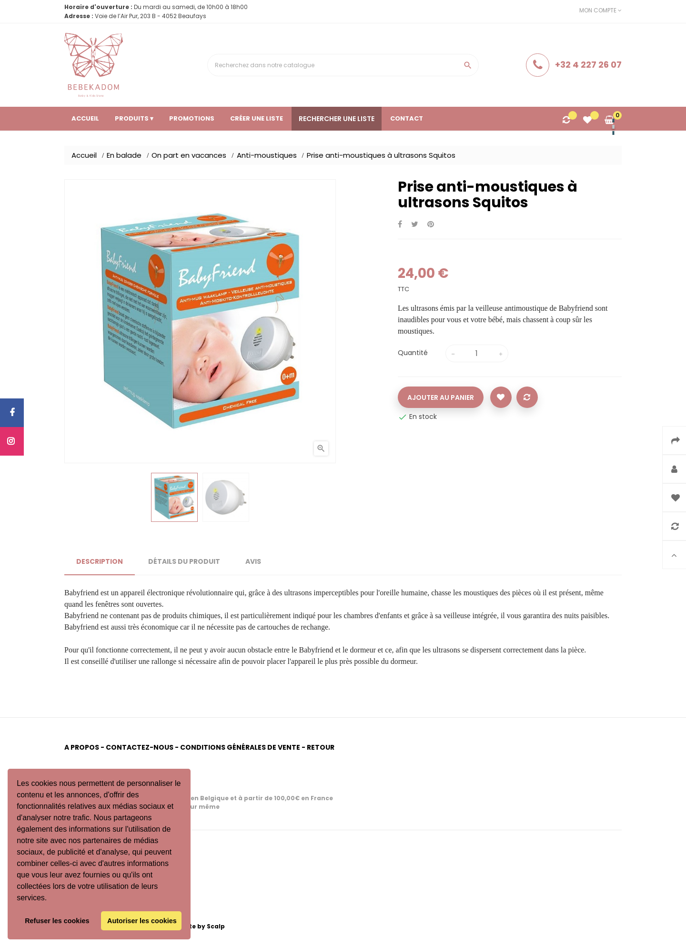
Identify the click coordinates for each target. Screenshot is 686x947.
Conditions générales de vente (240, 747)
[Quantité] (477, 353)
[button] (50, 898)
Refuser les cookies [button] (57, 921)
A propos (81, 747)
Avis (253, 561)
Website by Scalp (197, 926)
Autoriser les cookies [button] (142, 921)
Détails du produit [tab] (184, 561)
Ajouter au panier (440, 397)
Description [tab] (99, 561)
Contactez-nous (139, 747)
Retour (320, 747)
